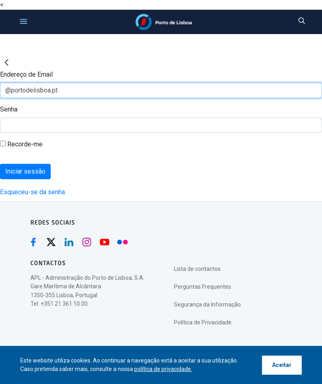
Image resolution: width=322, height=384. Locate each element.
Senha (8, 109)
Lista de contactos (197, 269)
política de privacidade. (163, 369)
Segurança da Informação (207, 304)
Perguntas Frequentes (202, 286)
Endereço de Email (26, 74)
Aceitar (282, 365)
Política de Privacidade (203, 322)
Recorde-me (21, 144)
